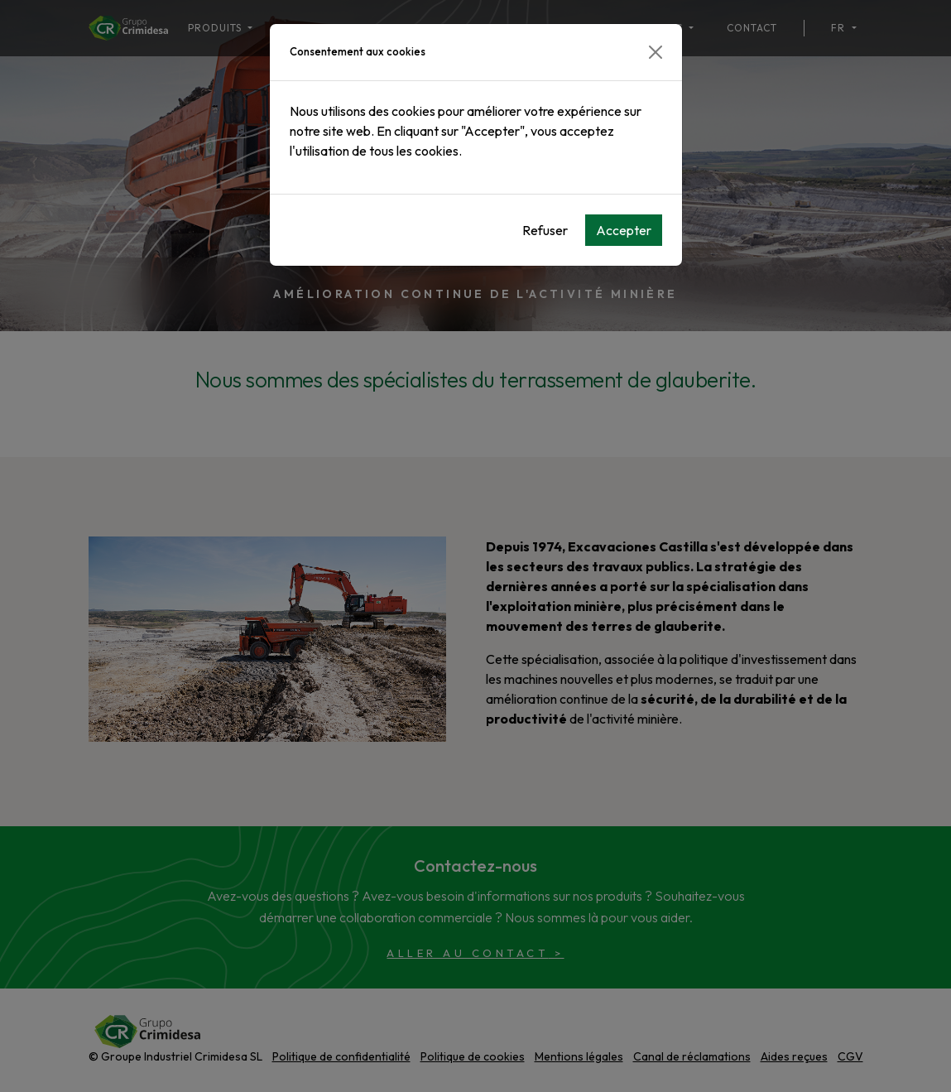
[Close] (655, 52)
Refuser (545, 230)
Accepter (623, 230)
